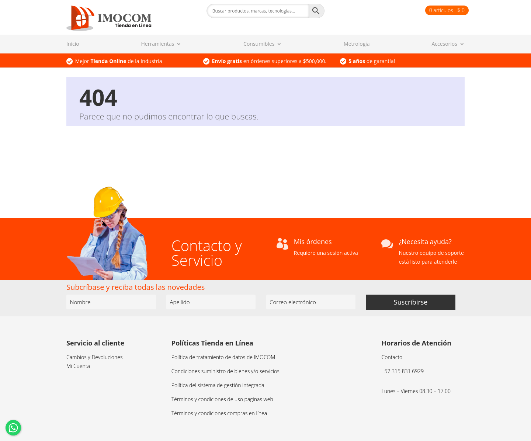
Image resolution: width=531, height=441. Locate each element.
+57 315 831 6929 (403, 371)
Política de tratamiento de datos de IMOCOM (223, 357)
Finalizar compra (402, 10)
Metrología (356, 44)
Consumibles (258, 44)
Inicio (72, 44)
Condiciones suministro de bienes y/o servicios (225, 371)
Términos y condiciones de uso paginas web (222, 399)
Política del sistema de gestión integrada (217, 385)
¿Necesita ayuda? (425, 241)
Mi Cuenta (78, 365)
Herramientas (157, 44)
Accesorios (444, 44)
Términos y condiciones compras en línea (219, 413)
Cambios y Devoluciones (94, 357)
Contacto (392, 357)
